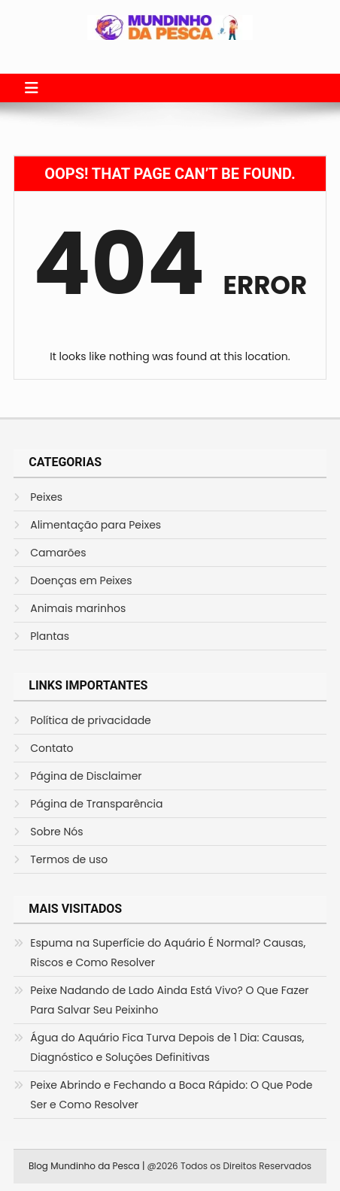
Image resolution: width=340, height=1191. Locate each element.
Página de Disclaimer (85, 775)
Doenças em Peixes (81, 580)
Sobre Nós (56, 831)
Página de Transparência (96, 803)
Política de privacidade (90, 720)
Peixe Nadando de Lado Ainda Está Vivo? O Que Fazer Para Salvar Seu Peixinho (169, 1000)
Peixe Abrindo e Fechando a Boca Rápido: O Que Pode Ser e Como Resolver (171, 1094)
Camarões (58, 552)
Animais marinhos (78, 608)
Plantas (49, 636)
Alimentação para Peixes (95, 524)
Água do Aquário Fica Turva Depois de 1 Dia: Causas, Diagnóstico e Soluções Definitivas (167, 1047)
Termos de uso (69, 859)
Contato (51, 748)
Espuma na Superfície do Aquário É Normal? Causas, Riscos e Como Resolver (167, 952)
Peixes (46, 497)
